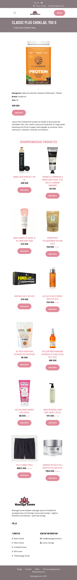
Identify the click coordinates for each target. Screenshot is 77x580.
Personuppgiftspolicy (51, 569)
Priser (59, 13)
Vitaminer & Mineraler (46, 93)
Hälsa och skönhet (29, 93)
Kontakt (28, 569)
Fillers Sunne (19, 543)
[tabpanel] (38, 60)
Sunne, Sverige (41, 6)
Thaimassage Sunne (22, 556)
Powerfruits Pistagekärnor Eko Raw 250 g (52, 241)
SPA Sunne (18, 551)
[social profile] (41, 3)
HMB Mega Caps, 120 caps (24, 296)
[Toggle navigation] (15, 13)
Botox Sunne (19, 538)
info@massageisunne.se (56, 6)
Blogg (19, 569)
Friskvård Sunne (20, 547)
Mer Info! (19, 113)
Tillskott (58, 93)
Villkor (37, 569)
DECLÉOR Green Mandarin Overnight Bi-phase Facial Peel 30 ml (53, 354)
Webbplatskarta (38, 572)
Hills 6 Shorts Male (24, 465)
